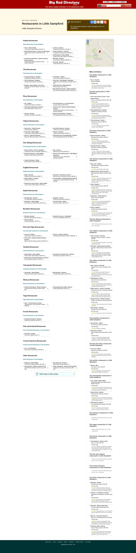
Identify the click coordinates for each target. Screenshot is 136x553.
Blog (55, 541)
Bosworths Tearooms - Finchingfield (62, 216)
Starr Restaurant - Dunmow (60, 362)
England (60, 541)
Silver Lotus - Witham (96, 163)
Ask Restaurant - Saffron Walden (61, 55)
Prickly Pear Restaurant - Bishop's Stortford (35, 287)
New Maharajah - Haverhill (30, 197)
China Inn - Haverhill (58, 131)
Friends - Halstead (95, 207)
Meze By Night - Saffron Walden (32, 254)
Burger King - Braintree (96, 330)
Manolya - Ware (94, 365)
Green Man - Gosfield (29, 333)
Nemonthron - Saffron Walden (31, 201)
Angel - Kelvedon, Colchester (98, 235)
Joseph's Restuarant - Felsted (31, 160)
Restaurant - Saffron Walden (31, 362)
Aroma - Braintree (95, 184)
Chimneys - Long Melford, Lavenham (100, 492)
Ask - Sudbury (28, 103)
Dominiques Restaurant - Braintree (33, 319)
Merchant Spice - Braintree (59, 272)
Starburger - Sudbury (96, 482)
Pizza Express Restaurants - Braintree (33, 107)
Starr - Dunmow (57, 150)
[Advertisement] (68, 14)
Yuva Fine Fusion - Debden (59, 201)
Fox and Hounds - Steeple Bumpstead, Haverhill (65, 178)
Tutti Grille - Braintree (58, 62)
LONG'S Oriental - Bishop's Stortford (100, 171)
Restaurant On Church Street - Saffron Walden (35, 183)
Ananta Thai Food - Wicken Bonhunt (62, 85)
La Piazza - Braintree (58, 47)
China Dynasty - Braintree (97, 402)
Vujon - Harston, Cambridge (97, 265)
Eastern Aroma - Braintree (97, 392)
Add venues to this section (48, 374)
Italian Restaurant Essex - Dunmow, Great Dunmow (37, 51)
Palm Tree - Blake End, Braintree (32, 135)
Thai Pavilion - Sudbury (59, 76)
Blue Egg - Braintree (29, 216)
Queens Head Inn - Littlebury (31, 178)
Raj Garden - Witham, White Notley (99, 505)
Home (23, 20)
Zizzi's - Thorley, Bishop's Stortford (33, 303)
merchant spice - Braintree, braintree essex (35, 366)
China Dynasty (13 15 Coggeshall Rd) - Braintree (65, 135)
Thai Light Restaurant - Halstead (32, 76)
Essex (27, 20)
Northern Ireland (79, 541)
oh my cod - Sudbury (29, 234)
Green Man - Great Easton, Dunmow (62, 174)
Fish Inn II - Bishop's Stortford (60, 234)
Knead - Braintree (28, 219)
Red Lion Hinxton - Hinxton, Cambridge (34, 150)
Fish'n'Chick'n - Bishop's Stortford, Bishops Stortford (35, 238)
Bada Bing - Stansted (58, 58)
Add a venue (48, 541)
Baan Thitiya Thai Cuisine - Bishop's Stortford (64, 88)
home (107, 1)
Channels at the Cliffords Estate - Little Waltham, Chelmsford (65, 154)
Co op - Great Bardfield (30, 348)
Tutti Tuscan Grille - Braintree (98, 526)
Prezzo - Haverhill (95, 79)
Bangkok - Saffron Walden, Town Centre (34, 85)
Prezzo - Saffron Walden (30, 47)
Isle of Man (88, 541)
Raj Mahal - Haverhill (58, 197)
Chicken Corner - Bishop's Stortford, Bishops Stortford (64, 107)
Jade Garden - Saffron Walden (31, 272)
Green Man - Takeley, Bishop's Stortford (100, 246)
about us (114, 1)
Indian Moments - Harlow (97, 278)
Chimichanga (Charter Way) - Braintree (62, 287)
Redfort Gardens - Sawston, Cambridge (100, 288)
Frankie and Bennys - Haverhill (60, 51)
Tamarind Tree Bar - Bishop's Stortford (100, 298)
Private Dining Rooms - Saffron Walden (34, 153)
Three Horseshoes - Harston (98, 120)
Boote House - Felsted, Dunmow (32, 128)
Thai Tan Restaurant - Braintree (32, 80)
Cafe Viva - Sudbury (29, 113)
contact (123, 1)
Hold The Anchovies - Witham (98, 135)
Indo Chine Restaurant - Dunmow (61, 128)
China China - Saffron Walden (31, 131)
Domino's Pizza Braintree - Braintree (62, 113)
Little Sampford (33, 20)
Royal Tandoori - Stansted (97, 307)
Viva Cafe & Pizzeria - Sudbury (98, 145)
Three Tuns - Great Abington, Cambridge (63, 80)
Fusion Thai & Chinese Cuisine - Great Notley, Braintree (100, 97)
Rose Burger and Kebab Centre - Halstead (63, 254)
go (123, 5)
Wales (65, 541)
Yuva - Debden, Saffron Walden (98, 380)
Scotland (71, 541)
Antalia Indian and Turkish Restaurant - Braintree (36, 257)
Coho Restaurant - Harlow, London (99, 441)
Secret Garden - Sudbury (97, 323)
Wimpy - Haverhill (28, 174)
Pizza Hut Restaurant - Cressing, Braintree (63, 103)
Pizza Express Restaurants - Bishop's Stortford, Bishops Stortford (36, 59)
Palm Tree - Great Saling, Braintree (99, 515)
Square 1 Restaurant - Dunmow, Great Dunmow (64, 366)
